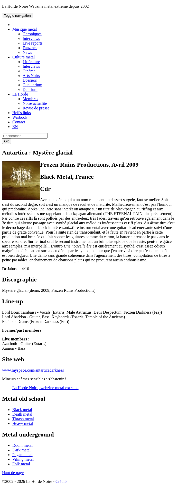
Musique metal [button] (24, 29)
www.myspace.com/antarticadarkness (33, 370)
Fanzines (30, 48)
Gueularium (32, 85)
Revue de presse (36, 108)
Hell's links (21, 112)
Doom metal (22, 445)
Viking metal (23, 459)
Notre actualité (35, 103)
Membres (30, 99)
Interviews (31, 38)
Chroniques (32, 34)
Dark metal (21, 450)
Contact (18, 122)
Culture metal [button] (23, 57)
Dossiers (30, 80)
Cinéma (29, 71)
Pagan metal (22, 454)
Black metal (22, 409)
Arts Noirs (31, 75)
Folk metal (21, 464)
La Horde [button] (20, 94)
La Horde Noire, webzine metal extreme (45, 388)
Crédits (61, 481)
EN (15, 126)
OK (6, 141)
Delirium (30, 89)
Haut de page (13, 472)
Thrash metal (23, 419)
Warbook (19, 117)
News (27, 52)
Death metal (22, 414)
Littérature (31, 61)
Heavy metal (22, 423)
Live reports (33, 43)
